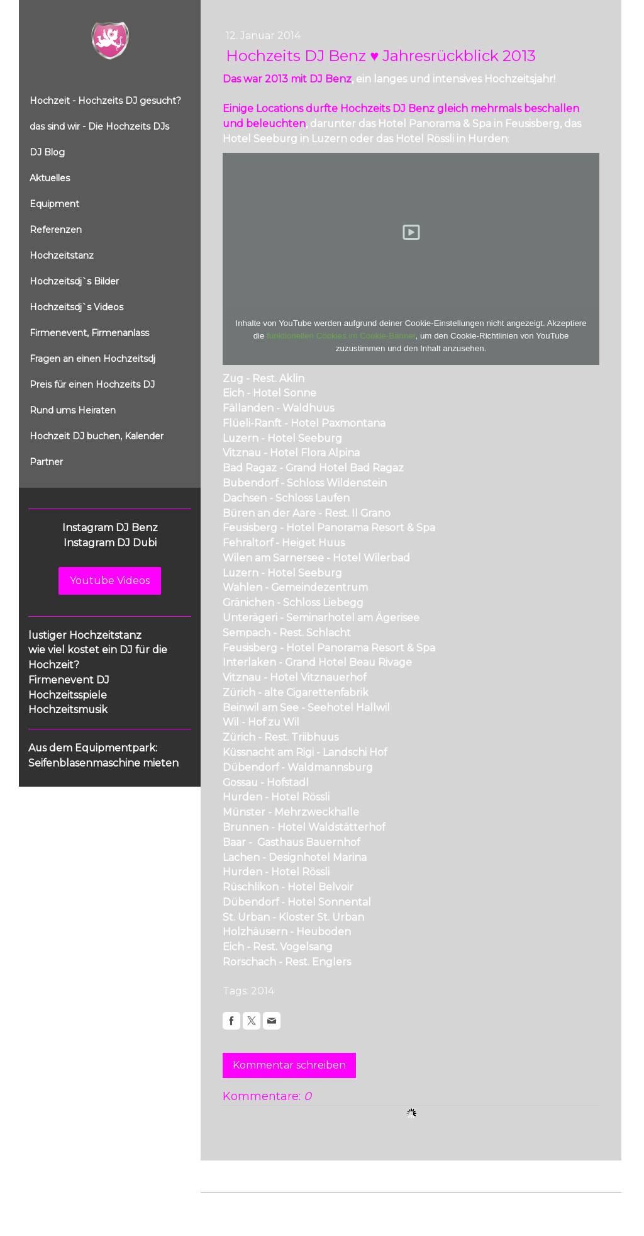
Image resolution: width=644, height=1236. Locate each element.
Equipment (54, 204)
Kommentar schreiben (289, 1065)
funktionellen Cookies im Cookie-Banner (341, 335)
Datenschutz (277, 1205)
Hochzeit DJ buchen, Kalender (97, 436)
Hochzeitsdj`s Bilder (74, 281)
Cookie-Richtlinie (343, 1205)
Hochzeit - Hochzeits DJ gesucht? (105, 100)
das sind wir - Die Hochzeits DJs (99, 126)
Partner (46, 462)
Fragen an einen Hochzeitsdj (92, 358)
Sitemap (401, 1205)
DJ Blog (47, 152)
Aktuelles (50, 178)
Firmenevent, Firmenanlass (89, 333)
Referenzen (56, 229)
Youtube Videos (110, 581)
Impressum (223, 1205)
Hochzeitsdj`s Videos (76, 307)
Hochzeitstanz (62, 255)
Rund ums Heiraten (73, 410)
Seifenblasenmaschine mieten (103, 763)
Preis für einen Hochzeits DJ (92, 384)
